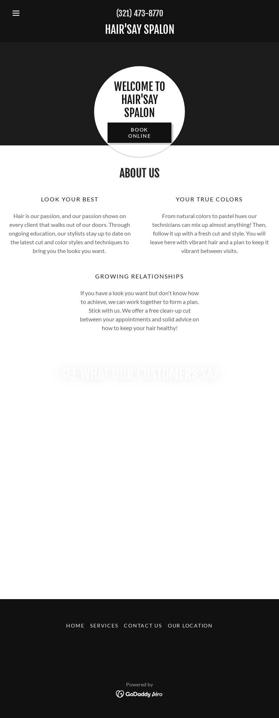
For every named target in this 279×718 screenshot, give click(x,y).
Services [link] (104, 625)
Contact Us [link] (143, 625)
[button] (28, 13)
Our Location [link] (190, 625)
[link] (139, 31)
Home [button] (75, 625)
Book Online (139, 133)
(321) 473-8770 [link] (139, 13)
